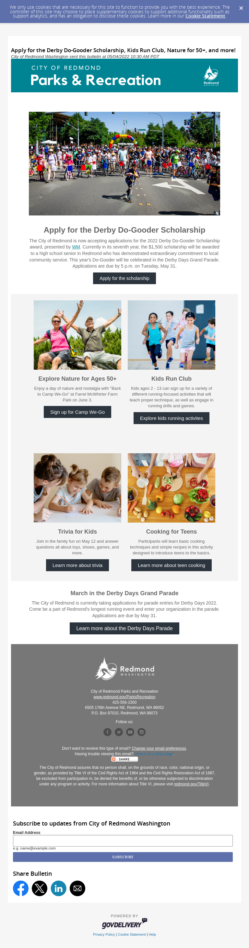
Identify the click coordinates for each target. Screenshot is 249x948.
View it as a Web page (154, 754)
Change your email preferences (159, 748)
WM (76, 246)
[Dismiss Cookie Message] (241, 6)
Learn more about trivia (77, 565)
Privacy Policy (104, 934)
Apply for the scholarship (124, 278)
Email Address (27, 832)
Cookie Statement (205, 16)
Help (152, 934)
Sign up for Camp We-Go (77, 412)
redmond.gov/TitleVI (191, 784)
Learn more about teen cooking (171, 565)
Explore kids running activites (171, 418)
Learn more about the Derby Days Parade (124, 628)
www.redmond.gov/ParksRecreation (125, 697)
